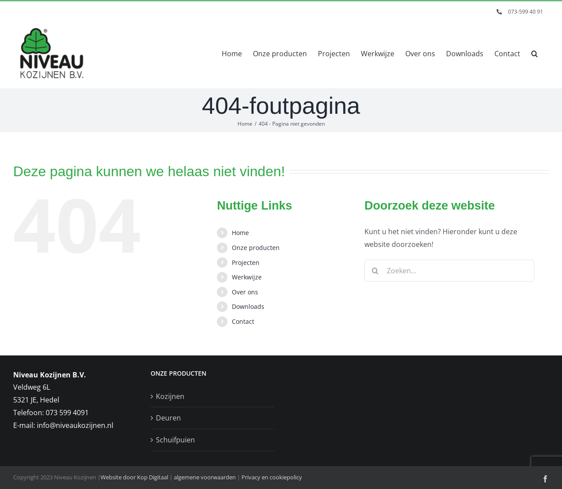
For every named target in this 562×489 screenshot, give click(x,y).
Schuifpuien (175, 440)
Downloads (248, 306)
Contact (243, 321)
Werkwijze (247, 277)
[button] (534, 53)
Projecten (245, 262)
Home (240, 232)
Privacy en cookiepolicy (271, 477)
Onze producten (256, 247)
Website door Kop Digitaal (134, 477)
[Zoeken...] (449, 271)
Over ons (245, 292)
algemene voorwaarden (205, 477)
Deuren (168, 418)
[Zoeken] (375, 271)
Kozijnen (170, 396)
